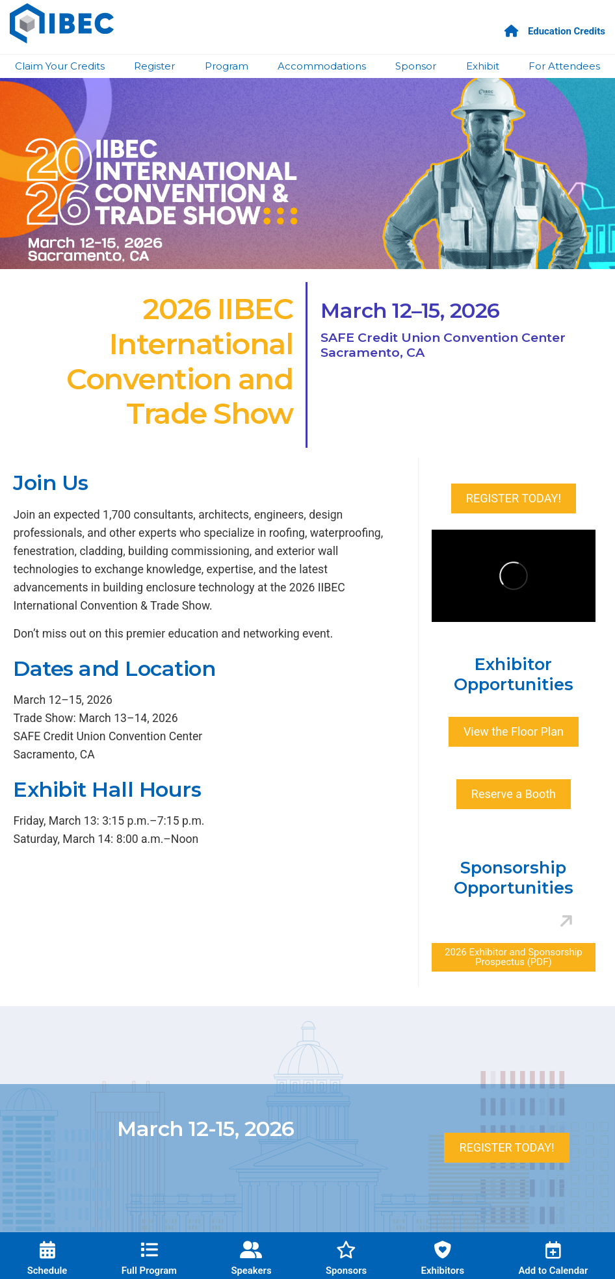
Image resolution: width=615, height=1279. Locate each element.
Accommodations (322, 66)
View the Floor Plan (514, 731)
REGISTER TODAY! (513, 498)
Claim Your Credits (60, 66)
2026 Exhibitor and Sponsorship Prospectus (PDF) (513, 957)
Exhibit (482, 66)
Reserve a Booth (513, 794)
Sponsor (415, 66)
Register (154, 66)
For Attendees (564, 66)
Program (226, 66)
